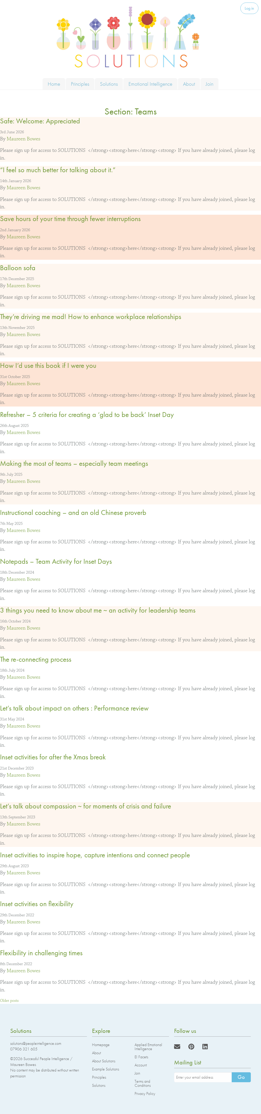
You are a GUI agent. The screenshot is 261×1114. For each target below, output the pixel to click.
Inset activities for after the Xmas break (53, 757)
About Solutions (103, 1061)
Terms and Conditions (143, 1083)
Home (54, 83)
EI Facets (141, 1057)
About (189, 83)
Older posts (9, 1000)
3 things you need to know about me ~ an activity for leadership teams (97, 610)
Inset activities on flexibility (36, 903)
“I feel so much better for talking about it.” (57, 169)
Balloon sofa (17, 267)
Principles (80, 83)
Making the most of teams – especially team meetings (74, 463)
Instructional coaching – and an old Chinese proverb (73, 512)
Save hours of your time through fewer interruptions (70, 218)
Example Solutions (105, 1069)
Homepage (101, 1044)
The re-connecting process (35, 659)
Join (209, 83)
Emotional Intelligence (150, 83)
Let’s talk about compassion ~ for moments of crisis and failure (85, 806)
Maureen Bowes (23, 139)
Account (141, 1065)
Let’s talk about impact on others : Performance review (74, 708)
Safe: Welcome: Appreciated (40, 121)
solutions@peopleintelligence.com (35, 1043)
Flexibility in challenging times (41, 952)
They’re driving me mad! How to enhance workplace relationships (90, 316)
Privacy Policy (145, 1093)
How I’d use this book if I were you (48, 365)
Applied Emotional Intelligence (148, 1046)
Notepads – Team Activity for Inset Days (56, 561)
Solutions (109, 83)
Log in (249, 8)
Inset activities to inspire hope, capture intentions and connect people (95, 854)
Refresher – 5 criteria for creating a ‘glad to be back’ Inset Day (87, 414)
